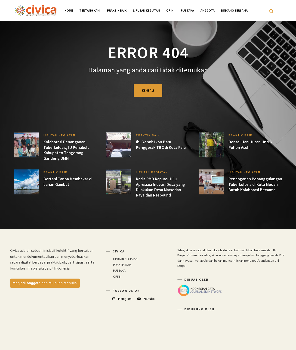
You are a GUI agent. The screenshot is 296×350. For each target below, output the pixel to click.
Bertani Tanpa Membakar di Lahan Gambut (67, 181)
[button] (271, 11)
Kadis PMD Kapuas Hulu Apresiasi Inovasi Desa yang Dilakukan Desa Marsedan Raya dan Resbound (160, 187)
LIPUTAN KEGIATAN (59, 135)
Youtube (148, 299)
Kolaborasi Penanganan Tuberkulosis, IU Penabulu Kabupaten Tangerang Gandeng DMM (66, 150)
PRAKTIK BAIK (148, 135)
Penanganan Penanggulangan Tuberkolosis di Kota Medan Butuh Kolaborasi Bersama (255, 184)
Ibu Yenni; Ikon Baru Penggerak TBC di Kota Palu (161, 144)
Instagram (125, 299)
